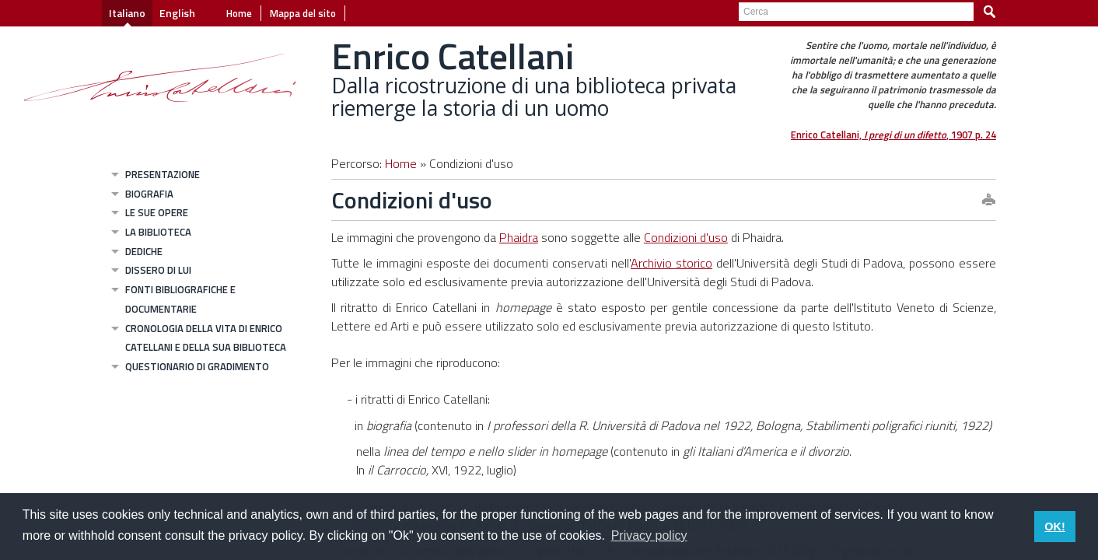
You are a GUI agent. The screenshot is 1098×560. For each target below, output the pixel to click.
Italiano (127, 13)
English (177, 13)
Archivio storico (671, 263)
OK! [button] (1054, 526)
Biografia (149, 193)
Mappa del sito (303, 13)
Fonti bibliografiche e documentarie (180, 299)
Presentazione (162, 174)
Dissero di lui (158, 270)
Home (239, 13)
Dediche (144, 251)
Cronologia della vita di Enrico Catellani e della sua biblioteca (205, 337)
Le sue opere (156, 212)
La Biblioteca (158, 232)
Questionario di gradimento (197, 366)
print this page (988, 200)
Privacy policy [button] (649, 535)
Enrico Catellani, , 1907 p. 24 (893, 134)
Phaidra (518, 237)
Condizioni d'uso (686, 237)
